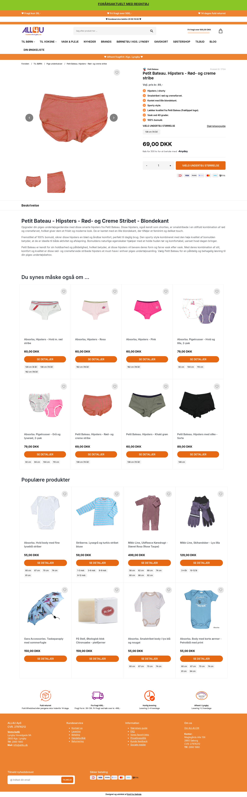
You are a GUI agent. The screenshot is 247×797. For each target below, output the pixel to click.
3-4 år (184, 570)
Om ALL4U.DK (191, 728)
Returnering (78, 741)
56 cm (132, 570)
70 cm (46, 570)
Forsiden (25, 64)
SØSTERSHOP (181, 41)
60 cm (28, 570)
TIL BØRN (27, 41)
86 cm (141, 575)
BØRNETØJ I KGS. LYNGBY (133, 41)
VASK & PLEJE (70, 41)
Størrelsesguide (216, 126)
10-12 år (193, 570)
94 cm (37, 462)
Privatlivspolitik (138, 738)
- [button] (146, 165)
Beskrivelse (30, 205)
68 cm (150, 570)
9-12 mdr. (81, 575)
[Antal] (158, 165)
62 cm (141, 570)
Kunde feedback (138, 741)
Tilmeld (67, 779)
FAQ (132, 731)
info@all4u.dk (20, 745)
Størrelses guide (138, 728)
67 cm (37, 570)
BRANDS (106, 41)
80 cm (132, 575)
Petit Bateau (152, 69)
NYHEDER (90, 41)
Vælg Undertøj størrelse (200, 165)
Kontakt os (77, 728)
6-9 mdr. (103, 570)
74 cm (54, 570)
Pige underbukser (54, 64)
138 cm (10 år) (46, 367)
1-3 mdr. (81, 570)
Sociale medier (138, 744)
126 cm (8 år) (31, 367)
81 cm (28, 575)
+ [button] (170, 165)
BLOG (213, 41)
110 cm (200, 367)
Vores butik (14, 732)
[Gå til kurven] (221, 31)
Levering (76, 731)
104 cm (190, 367)
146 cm (181, 462)
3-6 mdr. (92, 570)
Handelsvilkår (79, 738)
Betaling (76, 734)
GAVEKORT (161, 41)
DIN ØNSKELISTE (34, 49)
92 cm (181, 367)
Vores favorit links (139, 734)
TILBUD (199, 41)
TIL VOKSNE (48, 41)
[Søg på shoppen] (152, 31)
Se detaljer (45, 359)
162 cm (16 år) (31, 372)
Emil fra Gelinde (134, 794)
